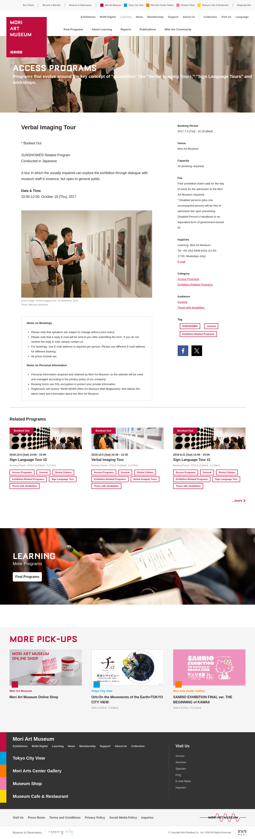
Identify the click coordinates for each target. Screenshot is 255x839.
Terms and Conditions (65, 817)
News (139, 16)
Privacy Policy (95, 817)
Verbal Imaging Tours (145, 479)
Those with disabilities (191, 307)
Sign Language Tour (62, 479)
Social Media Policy (123, 817)
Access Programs (188, 279)
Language (242, 16)
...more (237, 500)
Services (181, 762)
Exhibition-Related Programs (195, 284)
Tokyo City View (136, 5)
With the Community (177, 29)
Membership (155, 16)
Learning (126, 16)
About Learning (102, 29)
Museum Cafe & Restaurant (215, 5)
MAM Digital (108, 16)
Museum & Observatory (80, 5)
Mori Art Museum (113, 5)
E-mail (182, 261)
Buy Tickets (28, 5)
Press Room (36, 817)
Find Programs (73, 29)
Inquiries (181, 787)
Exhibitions (88, 16)
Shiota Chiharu (63, 472)
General (182, 302)
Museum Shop (188, 5)
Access (180, 755)
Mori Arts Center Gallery (162, 5)
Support (173, 16)
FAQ (178, 775)
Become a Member (51, 5)
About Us (189, 16)
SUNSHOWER (190, 326)
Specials (181, 768)
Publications (148, 29)
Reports (126, 29)
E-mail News (183, 781)
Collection (210, 16)
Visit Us (226, 16)
